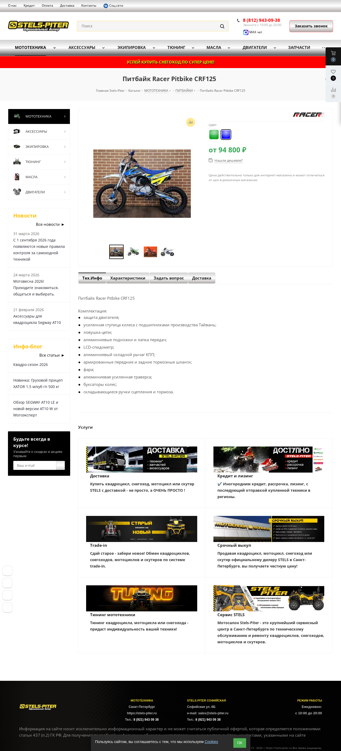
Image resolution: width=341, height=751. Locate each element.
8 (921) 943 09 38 (146, 719)
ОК (239, 743)
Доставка (99, 475)
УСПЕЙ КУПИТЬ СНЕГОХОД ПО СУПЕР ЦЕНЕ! (170, 62)
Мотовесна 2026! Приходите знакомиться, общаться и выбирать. (35, 288)
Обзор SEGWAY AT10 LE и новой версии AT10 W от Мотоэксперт (35, 409)
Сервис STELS (231, 614)
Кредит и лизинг (235, 475)
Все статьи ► (52, 355)
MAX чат (252, 32)
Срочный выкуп (234, 545)
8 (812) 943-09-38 (261, 20)
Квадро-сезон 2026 (30, 364)
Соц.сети (113, 6)
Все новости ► (50, 224)
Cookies (211, 742)
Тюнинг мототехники (112, 614)
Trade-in (98, 545)
